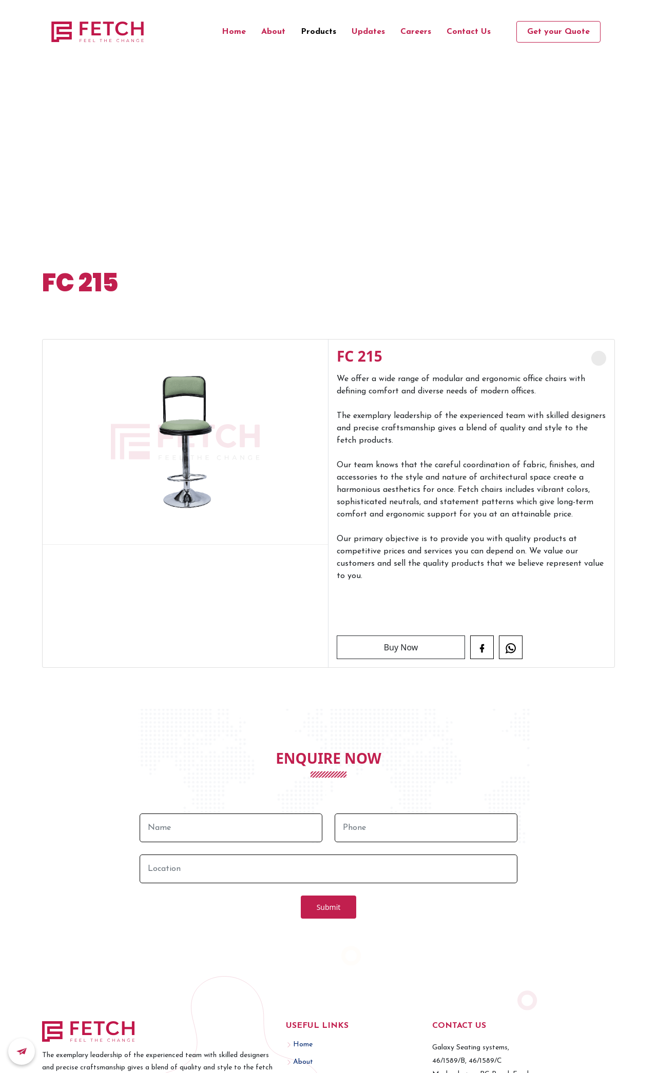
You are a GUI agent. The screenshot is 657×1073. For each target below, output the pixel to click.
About (273, 32)
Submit (329, 907)
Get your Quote (558, 32)
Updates (368, 32)
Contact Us (469, 32)
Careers (415, 32)
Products (318, 32)
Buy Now (401, 647)
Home (234, 32)
